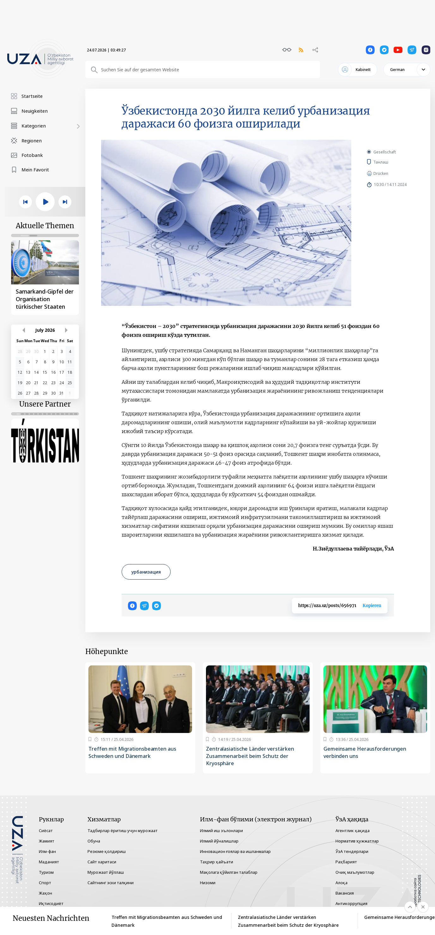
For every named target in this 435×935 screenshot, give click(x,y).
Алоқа (341, 882)
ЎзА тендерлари (351, 851)
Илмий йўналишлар (219, 841)
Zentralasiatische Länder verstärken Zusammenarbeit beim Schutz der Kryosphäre (250, 756)
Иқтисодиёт (51, 903)
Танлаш (389, 162)
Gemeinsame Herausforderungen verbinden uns (364, 752)
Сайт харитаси (102, 862)
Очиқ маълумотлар (354, 872)
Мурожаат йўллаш (106, 872)
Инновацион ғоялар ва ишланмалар (235, 851)
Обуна (94, 841)
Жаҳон (45, 893)
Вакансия (344, 893)
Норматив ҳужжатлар (357, 841)
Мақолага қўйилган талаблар (228, 872)
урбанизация (146, 572)
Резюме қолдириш (107, 851)
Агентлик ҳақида (352, 830)
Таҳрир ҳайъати (216, 862)
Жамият (46, 841)
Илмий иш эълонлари (221, 830)
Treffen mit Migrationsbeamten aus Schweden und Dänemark (132, 752)
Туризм (46, 872)
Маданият (49, 862)
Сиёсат (46, 830)
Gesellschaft (384, 152)
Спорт (45, 882)
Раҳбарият (346, 862)
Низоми (207, 882)
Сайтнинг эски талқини (111, 882)
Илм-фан (47, 851)
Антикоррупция (351, 903)
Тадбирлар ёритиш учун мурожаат (123, 830)
